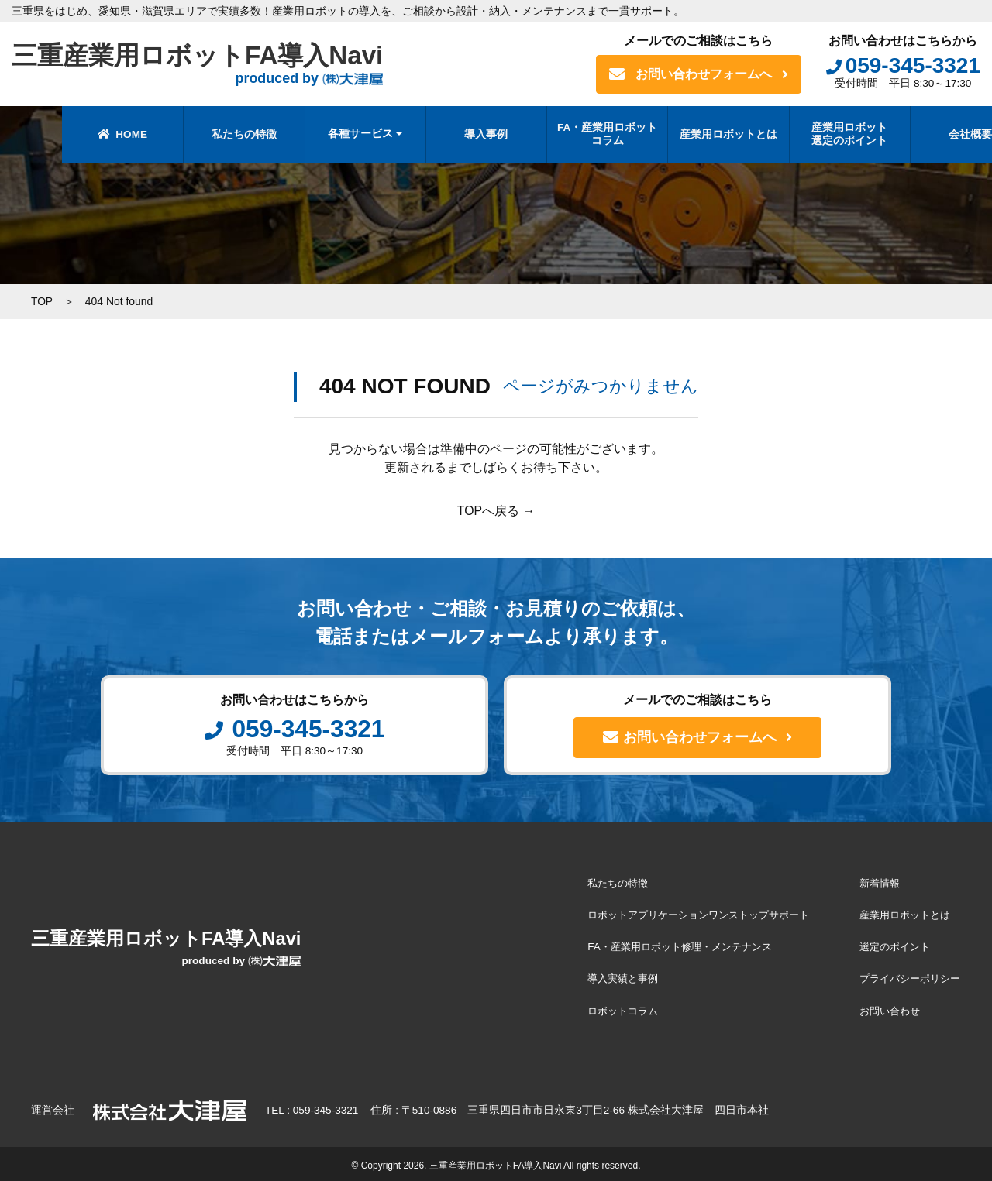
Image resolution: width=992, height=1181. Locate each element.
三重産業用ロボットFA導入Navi (203, 64)
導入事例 (435, 133)
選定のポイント (890, 945)
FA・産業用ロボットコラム (557, 134)
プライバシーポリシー (906, 976)
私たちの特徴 (193, 133)
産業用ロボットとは (678, 133)
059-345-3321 (903, 66)
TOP (42, 301)
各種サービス (310, 133)
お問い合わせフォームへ (698, 74)
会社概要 (920, 133)
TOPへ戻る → (495, 510)
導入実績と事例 (602, 976)
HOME (72, 133)
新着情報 (874, 882)
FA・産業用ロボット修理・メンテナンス (663, 945)
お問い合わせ (885, 1007)
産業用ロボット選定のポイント (799, 134)
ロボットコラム (602, 1007)
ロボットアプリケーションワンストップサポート (683, 913)
